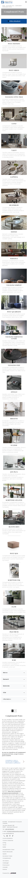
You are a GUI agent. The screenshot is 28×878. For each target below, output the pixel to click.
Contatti (5, 867)
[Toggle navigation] (26, 2)
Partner (5, 869)
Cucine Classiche (8, 840)
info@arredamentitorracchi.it (15, 831)
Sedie (4, 847)
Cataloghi (6, 863)
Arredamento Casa (8, 849)
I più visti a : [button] (7, 699)
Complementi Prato (7, 7)
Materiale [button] (6, 686)
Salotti (4, 854)
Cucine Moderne (8, 838)
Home (3, 5)
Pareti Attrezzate (8, 851)
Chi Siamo (6, 860)
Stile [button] (4, 692)
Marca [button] (5, 672)
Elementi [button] (6, 679)
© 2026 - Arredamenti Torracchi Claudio (12, 822)
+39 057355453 (9, 829)
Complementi (18, 5)
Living (4, 842)
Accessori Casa (10, 5)
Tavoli (4, 845)
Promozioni (6, 865)
